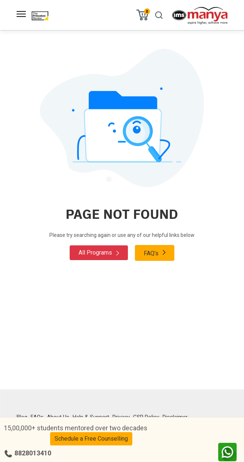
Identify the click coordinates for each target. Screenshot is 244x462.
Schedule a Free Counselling (91, 438)
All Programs (99, 252)
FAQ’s (154, 253)
